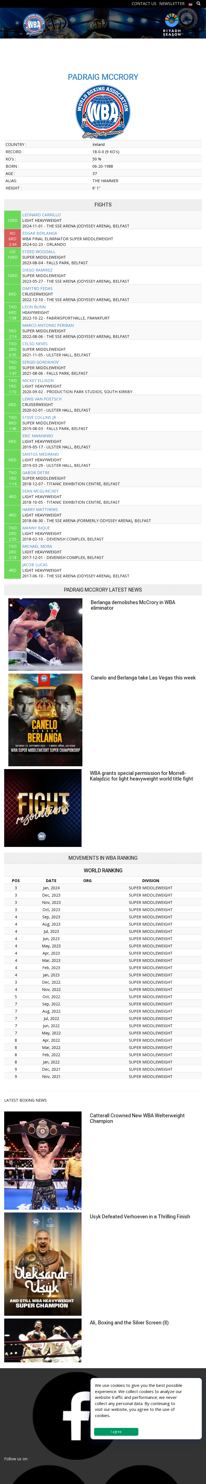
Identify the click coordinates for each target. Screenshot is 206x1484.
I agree (116, 1431)
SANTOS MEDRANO (40, 454)
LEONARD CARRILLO (41, 214)
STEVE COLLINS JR (39, 417)
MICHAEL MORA (37, 546)
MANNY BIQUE (36, 527)
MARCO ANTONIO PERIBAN (48, 325)
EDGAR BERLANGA (39, 233)
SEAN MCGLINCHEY (40, 491)
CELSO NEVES (35, 343)
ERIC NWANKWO (37, 435)
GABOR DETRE (36, 472)
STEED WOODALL (38, 251)
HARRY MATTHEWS (40, 509)
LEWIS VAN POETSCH (42, 399)
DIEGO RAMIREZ (37, 270)
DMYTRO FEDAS (37, 288)
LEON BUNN (34, 306)
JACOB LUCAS (35, 564)
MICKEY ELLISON (38, 380)
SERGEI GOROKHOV (40, 362)
